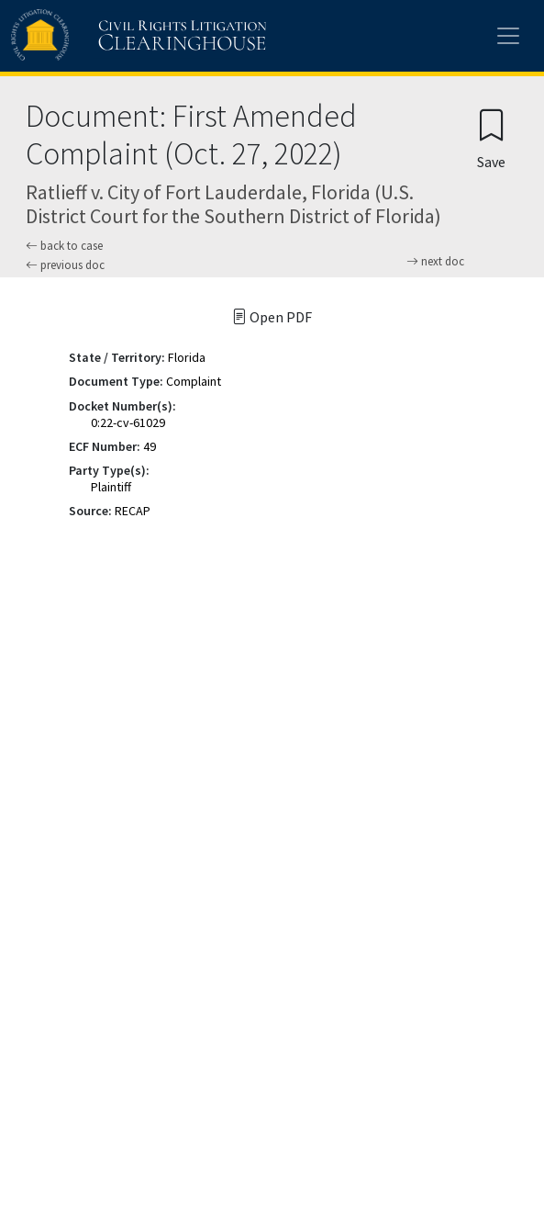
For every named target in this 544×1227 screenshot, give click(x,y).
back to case (64, 245)
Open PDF (272, 317)
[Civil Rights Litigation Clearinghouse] (102, 36)
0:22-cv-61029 (128, 422)
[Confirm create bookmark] (491, 138)
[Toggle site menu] (508, 35)
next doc (435, 261)
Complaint (193, 381)
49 (149, 446)
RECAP (132, 510)
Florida (186, 357)
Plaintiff (111, 486)
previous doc (65, 265)
